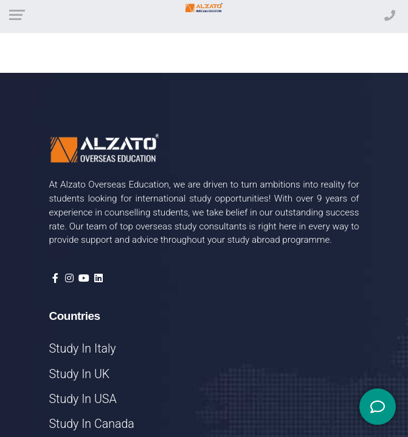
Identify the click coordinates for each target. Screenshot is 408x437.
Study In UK (79, 374)
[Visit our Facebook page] (55, 278)
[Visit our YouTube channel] (84, 278)
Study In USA (83, 399)
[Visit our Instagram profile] (69, 278)
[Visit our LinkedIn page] (98, 278)
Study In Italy (82, 349)
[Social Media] (377, 406)
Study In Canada (91, 424)
